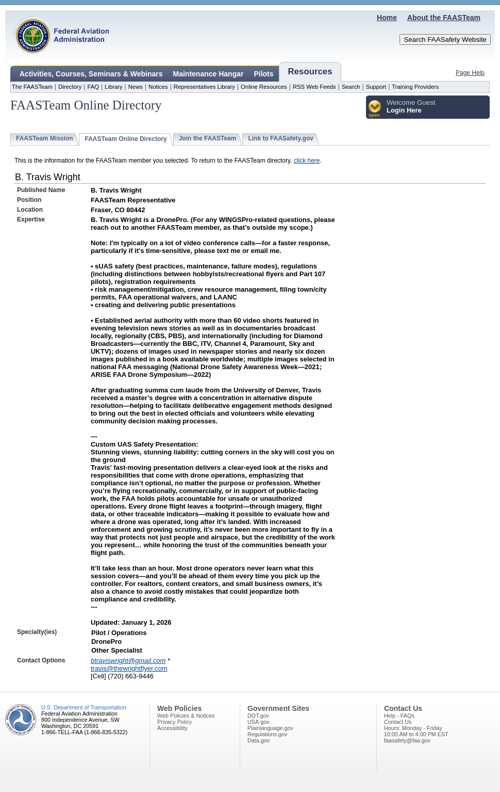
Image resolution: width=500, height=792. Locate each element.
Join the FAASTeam (208, 138)
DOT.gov (258, 715)
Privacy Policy (174, 722)
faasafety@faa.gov (407, 740)
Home (387, 17)
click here (307, 160)
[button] (375, 109)
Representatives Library (204, 87)
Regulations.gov (267, 734)
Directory (69, 87)
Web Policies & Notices (185, 715)
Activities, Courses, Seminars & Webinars (91, 74)
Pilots (263, 74)
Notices (158, 87)
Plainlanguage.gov (270, 728)
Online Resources (264, 87)
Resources (310, 71)
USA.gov (258, 722)
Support (376, 87)
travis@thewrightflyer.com (129, 668)
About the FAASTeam (443, 17)
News (135, 87)
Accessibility (172, 728)
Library (113, 87)
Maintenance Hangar (208, 74)
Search (351, 87)
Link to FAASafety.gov (280, 138)
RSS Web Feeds (314, 87)
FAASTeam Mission (44, 138)
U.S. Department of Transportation (83, 707)
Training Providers (415, 87)
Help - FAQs (399, 715)
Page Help (470, 72)
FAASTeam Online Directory (125, 138)
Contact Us (397, 722)
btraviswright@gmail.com (128, 660)
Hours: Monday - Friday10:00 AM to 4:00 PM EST (416, 731)
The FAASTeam (32, 87)
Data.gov (258, 740)
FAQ (93, 87)
